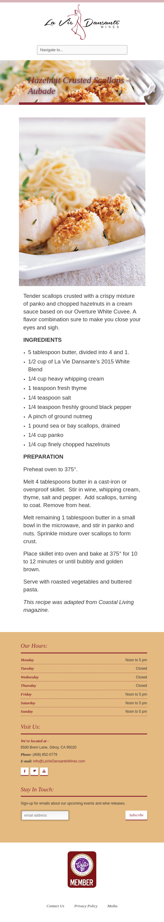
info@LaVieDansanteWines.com (59, 761)
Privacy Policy (85, 906)
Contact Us (55, 906)
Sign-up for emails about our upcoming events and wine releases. (73, 803)
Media (112, 906)
